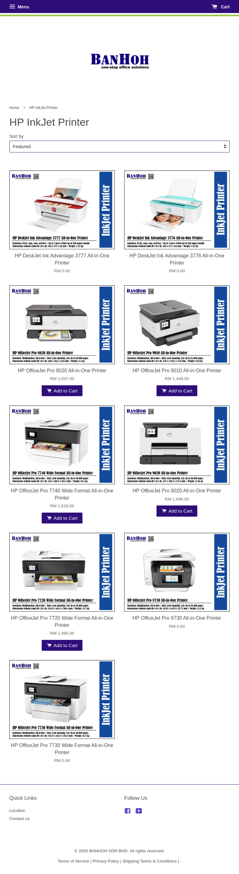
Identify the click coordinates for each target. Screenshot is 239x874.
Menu (19, 6)
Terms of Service (73, 861)
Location (17, 810)
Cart (220, 6)
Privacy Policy (106, 861)
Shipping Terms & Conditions (149, 861)
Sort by (16, 136)
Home (14, 108)
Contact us (19, 818)
